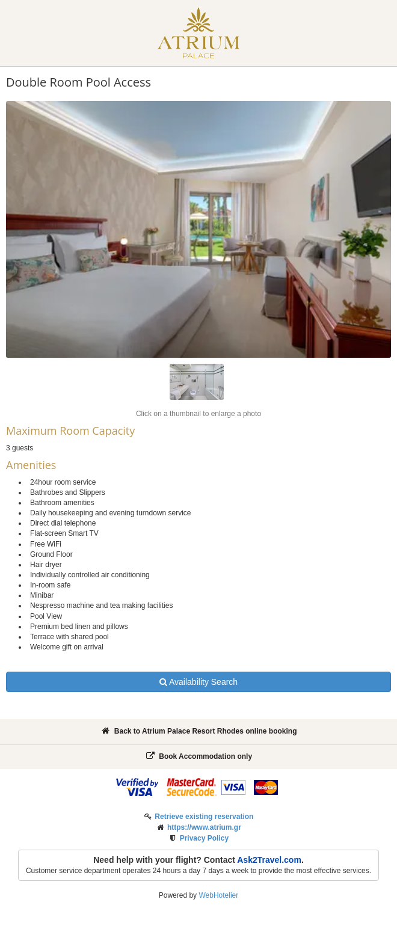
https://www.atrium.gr (204, 827)
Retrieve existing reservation (204, 816)
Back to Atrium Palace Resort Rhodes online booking (198, 730)
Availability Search (198, 682)
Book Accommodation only (198, 756)
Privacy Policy (204, 838)
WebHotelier (218, 895)
